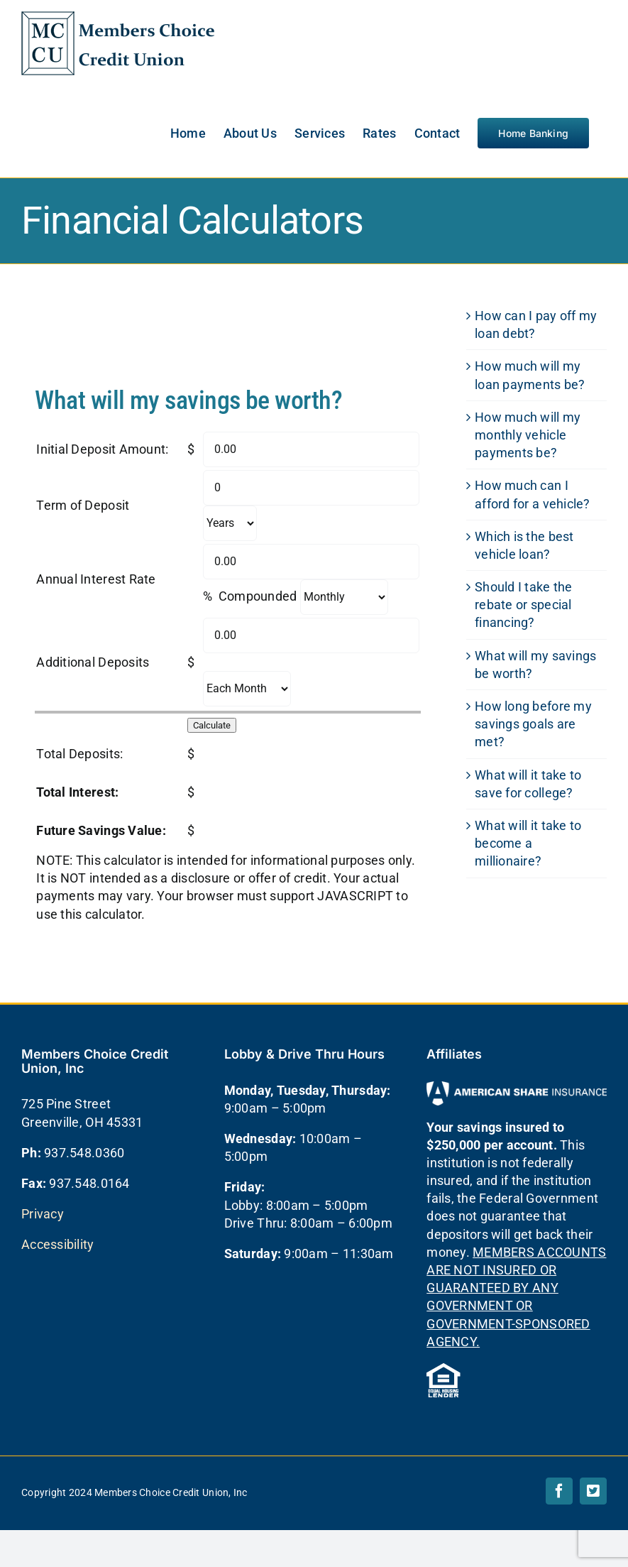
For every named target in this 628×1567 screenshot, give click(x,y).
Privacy (42, 1213)
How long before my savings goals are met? (533, 724)
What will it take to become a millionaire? (528, 843)
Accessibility (57, 1244)
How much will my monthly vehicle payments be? (527, 435)
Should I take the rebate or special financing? (524, 604)
